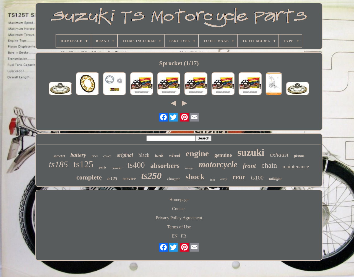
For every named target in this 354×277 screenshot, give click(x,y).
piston (299, 156)
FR (183, 236)
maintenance (296, 166)
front (249, 165)
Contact (179, 208)
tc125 (112, 178)
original (125, 155)
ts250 (151, 176)
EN (175, 236)
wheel (174, 155)
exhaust (279, 154)
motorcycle (218, 164)
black (144, 155)
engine (197, 153)
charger (173, 178)
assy (223, 179)
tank (159, 155)
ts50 (95, 156)
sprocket (59, 156)
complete (89, 177)
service (129, 178)
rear (239, 177)
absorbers (164, 165)
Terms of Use (179, 227)
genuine (223, 155)
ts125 (83, 164)
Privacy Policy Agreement (179, 217)
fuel (212, 179)
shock (195, 176)
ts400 (136, 164)
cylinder (117, 168)
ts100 (257, 177)
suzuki (251, 152)
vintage (189, 168)
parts (102, 167)
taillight (275, 179)
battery (78, 155)
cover (107, 156)
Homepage (178, 199)
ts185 (58, 164)
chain (269, 165)
